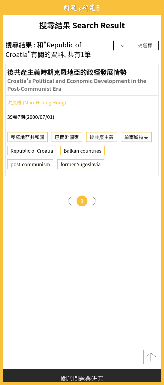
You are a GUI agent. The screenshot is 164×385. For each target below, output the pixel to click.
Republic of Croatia (32, 152)
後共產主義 (102, 138)
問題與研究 (82, 7)
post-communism (30, 165)
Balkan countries (82, 152)
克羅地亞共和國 (27, 138)
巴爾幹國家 (67, 138)
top (150, 357)
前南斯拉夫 (136, 138)
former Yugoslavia (81, 165)
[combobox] (136, 45)
